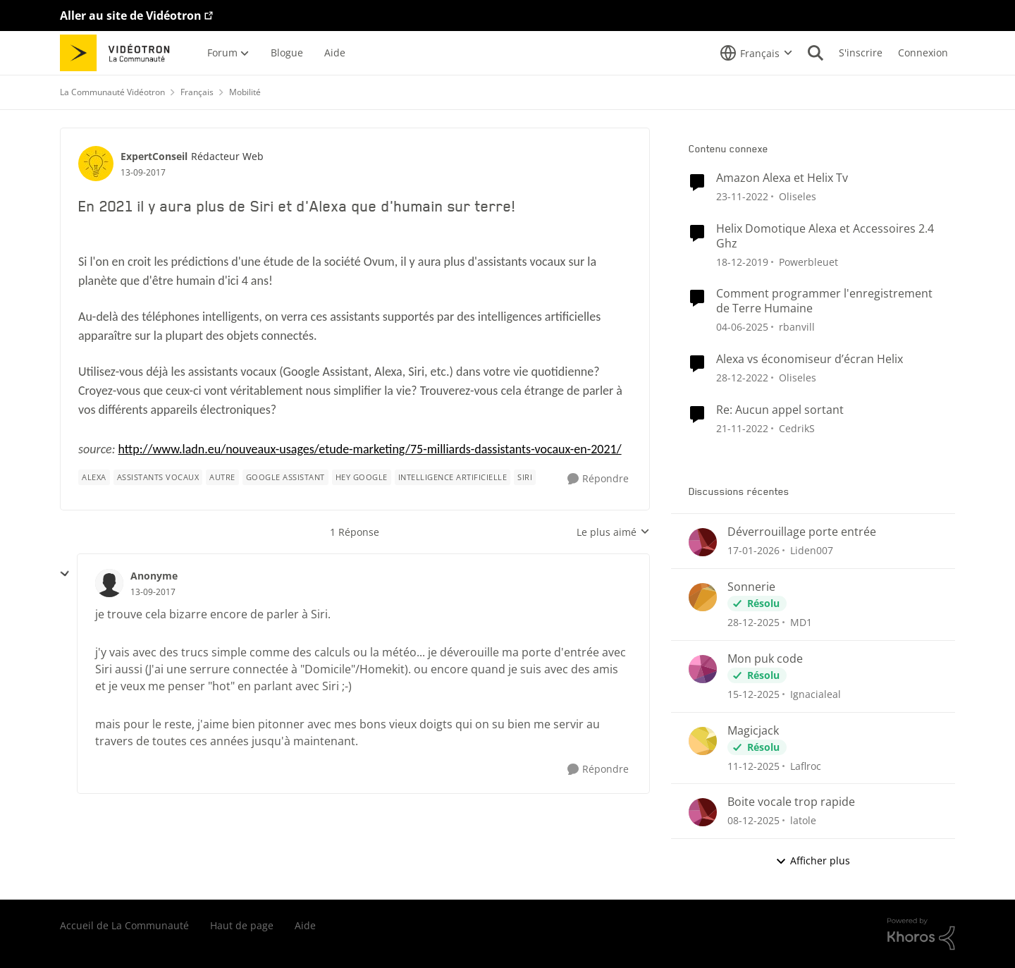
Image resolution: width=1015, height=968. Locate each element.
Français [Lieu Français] (197, 92)
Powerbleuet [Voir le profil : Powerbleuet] (808, 261)
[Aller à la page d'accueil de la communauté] (119, 53)
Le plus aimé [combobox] (613, 532)
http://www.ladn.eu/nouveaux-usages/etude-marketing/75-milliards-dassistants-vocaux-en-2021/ (370, 449)
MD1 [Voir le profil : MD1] (801, 622)
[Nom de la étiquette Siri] (525, 477)
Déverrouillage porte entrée (801, 532)
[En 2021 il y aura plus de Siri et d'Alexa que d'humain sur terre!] (153, 592)
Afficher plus (812, 860)
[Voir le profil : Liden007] (703, 542)
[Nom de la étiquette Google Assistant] (285, 477)
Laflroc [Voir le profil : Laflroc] (805, 765)
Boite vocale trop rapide (791, 802)
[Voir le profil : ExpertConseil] (95, 163)
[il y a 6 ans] (742, 261)
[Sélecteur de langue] (756, 53)
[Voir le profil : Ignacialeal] (703, 669)
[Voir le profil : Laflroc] (703, 741)
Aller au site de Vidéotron (131, 15)
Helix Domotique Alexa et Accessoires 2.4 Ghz (825, 236)
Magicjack (753, 730)
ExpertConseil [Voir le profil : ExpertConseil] (154, 156)
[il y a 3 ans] (742, 196)
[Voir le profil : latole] (703, 812)
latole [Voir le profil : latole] (803, 820)
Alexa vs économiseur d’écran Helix (809, 359)
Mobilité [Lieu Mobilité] (245, 92)
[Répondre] (598, 479)
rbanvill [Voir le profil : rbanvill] (797, 326)
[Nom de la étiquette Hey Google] (361, 477)
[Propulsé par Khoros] (921, 934)
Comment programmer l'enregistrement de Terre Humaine (824, 301)
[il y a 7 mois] (753, 694)
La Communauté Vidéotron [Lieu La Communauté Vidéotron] (112, 92)
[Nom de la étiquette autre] (222, 477)
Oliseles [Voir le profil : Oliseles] (797, 196)
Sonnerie (751, 587)
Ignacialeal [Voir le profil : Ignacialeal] (815, 694)
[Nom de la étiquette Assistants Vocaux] (158, 477)
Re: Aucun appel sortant (780, 410)
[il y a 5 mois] (753, 550)
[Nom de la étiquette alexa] (94, 477)
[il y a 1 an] (742, 326)
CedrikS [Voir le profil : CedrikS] (797, 427)
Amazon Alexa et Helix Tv (782, 178)
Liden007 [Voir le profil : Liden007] (811, 550)
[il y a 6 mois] (753, 622)
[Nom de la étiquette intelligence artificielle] (453, 477)
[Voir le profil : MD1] (703, 597)
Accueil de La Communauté (124, 925)
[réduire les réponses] (64, 573)
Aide (305, 925)
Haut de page (241, 925)
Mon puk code (765, 658)
